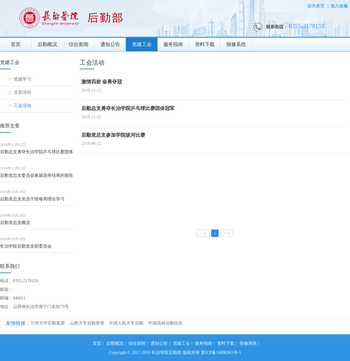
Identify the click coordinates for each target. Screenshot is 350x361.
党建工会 (142, 44)
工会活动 (22, 105)
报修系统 (236, 44)
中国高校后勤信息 (165, 323)
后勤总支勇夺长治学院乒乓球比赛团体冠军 (36, 154)
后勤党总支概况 (15, 222)
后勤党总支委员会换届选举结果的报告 (36, 175)
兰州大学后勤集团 (47, 323)
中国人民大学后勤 (126, 323)
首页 (16, 44)
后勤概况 (47, 44)
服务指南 (173, 44)
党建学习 (22, 79)
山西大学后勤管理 (87, 323)
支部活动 (22, 92)
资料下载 (205, 44)
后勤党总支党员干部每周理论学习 (32, 199)
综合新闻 (78, 44)
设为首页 (316, 6)
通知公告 (110, 44)
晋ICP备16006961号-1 (221, 352)
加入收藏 (339, 6)
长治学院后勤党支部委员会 (26, 246)
